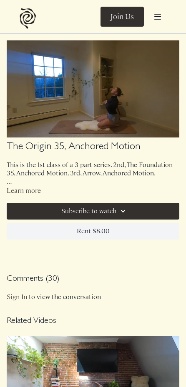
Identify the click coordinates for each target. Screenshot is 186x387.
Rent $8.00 (93, 231)
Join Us (122, 17)
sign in (17, 296)
